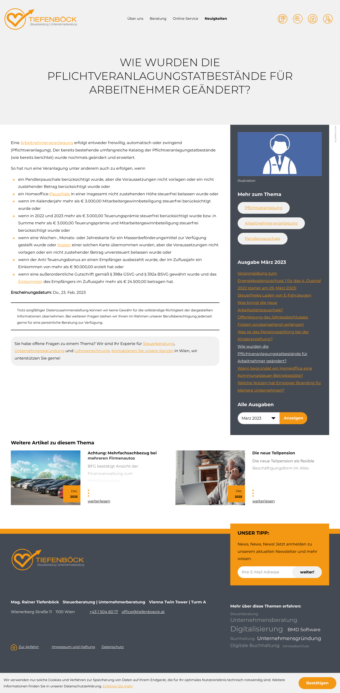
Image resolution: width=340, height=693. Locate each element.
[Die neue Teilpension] (252, 477)
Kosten (64, 245)
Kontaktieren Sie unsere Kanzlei (142, 350)
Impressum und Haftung (73, 647)
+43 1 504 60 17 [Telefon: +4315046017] (104, 611)
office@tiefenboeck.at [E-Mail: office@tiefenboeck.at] (143, 611)
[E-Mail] (280, 572)
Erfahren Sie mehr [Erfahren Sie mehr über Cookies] (118, 686)
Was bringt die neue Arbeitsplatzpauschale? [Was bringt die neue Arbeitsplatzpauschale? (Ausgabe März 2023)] (260, 306)
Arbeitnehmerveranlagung (47, 142)
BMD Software (304, 629)
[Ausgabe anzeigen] (293, 418)
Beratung (158, 19)
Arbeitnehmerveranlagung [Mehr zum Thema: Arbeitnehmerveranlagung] (271, 223)
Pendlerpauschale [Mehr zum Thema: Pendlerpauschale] (262, 238)
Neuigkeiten (216, 19)
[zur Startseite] (40, 19)
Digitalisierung (256, 629)
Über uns (135, 19)
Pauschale (60, 194)
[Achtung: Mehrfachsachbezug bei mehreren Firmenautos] (88, 477)
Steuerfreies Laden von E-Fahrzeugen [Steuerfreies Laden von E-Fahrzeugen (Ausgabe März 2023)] (274, 295)
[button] (282, 19)
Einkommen (30, 281)
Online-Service (185, 19)
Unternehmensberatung (263, 620)
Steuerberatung (158, 343)
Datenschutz (112, 647)
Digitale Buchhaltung (255, 645)
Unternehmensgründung (39, 350)
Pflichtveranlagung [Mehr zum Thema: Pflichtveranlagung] (263, 207)
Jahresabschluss (295, 646)
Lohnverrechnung (92, 350)
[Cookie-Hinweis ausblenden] (318, 683)
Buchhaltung (242, 639)
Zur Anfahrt (25, 647)
